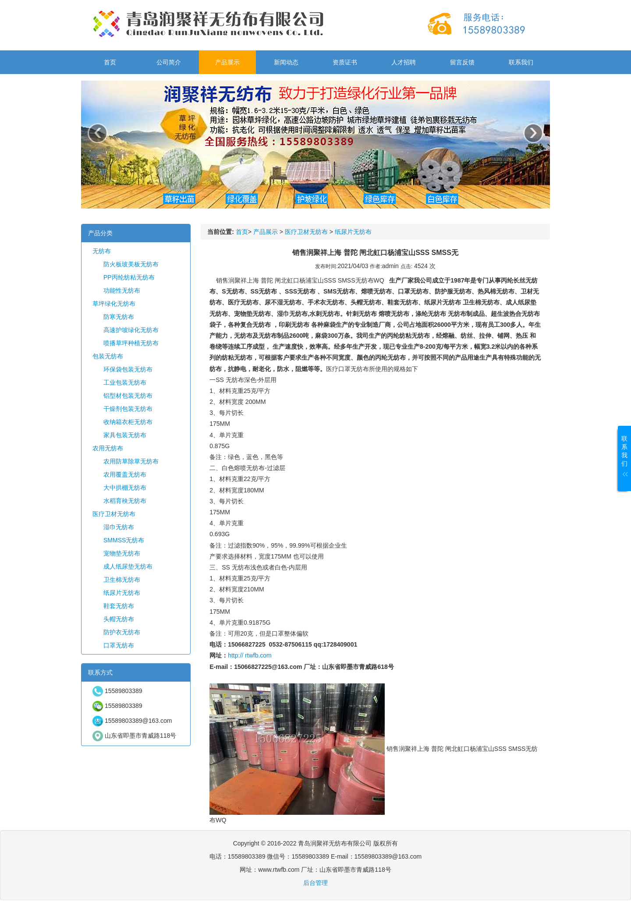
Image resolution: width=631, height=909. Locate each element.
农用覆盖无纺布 (124, 474)
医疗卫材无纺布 (113, 513)
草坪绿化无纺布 (113, 303)
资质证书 (345, 62)
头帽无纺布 (118, 619)
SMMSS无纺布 (123, 540)
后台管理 (315, 882)
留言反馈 (462, 62)
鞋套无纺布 (118, 605)
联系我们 (521, 62)
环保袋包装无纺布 (127, 369)
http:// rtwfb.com (250, 655)
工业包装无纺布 (124, 382)
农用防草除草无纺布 (131, 461)
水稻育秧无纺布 (124, 500)
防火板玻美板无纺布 (131, 264)
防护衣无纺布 (121, 632)
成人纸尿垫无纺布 (127, 566)
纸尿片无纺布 (121, 592)
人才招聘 (403, 62)
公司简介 (168, 62)
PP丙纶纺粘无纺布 (129, 277)
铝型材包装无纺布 (127, 395)
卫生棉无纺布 (121, 579)
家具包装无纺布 (124, 435)
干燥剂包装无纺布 (127, 408)
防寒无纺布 (118, 316)
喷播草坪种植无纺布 (131, 343)
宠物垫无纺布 (121, 553)
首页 (110, 62)
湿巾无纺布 (118, 527)
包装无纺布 (107, 356)
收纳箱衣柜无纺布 (127, 421)
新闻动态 (286, 62)
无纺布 (101, 251)
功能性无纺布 (121, 290)
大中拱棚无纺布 (124, 487)
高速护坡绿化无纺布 (131, 329)
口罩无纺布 (118, 645)
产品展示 (227, 62)
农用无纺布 (107, 448)
